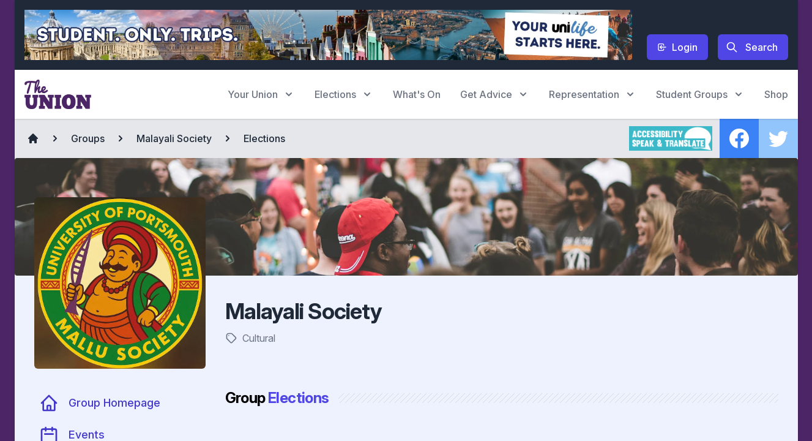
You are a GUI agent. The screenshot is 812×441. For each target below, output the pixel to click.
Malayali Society (174, 138)
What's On (417, 94)
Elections (264, 138)
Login (677, 47)
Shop (776, 94)
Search (752, 47)
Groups (88, 138)
